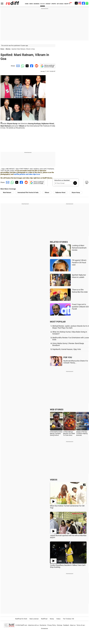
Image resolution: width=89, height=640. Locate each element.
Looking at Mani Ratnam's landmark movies (79, 247)
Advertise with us (33, 625)
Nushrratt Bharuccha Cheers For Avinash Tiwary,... (75, 362)
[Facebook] (83, 3)
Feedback (66, 625)
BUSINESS (36, 4)
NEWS (31, 4)
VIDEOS (53, 479)
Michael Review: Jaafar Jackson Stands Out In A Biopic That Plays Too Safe (70, 327)
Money (52, 619)
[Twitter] (76, 3)
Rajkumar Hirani (60, 192)
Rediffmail (44, 619)
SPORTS (53, 4)
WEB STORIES (56, 409)
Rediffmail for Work (21, 619)
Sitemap (59, 625)
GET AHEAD (60, 4)
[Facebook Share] (31, 66)
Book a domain (34, 619)
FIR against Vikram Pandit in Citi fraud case (79, 262)
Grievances (44, 628)
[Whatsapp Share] (22, 66)
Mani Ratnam (7, 192)
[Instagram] (80, 3)
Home (2, 49)
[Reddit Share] (36, 66)
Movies (8, 49)
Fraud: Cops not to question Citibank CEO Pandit (80, 306)
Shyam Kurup (76, 192)
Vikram (47, 192)
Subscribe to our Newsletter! (62, 180)
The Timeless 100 (68, 619)
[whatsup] (87, 3)
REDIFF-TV (67, 4)
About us (72, 625)
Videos (58, 619)
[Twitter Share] (27, 66)
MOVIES (42, 4)
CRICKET (48, 4)
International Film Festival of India (28, 192)
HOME (27, 4)
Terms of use (81, 625)
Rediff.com (23, 625)
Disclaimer (43, 625)
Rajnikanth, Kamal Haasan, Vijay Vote (66, 349)
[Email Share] (17, 66)
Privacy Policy (51, 625)
